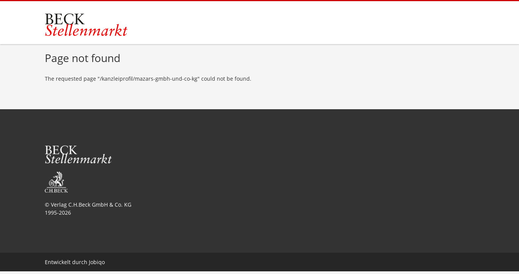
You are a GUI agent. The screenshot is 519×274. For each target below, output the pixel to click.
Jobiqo (97, 262)
